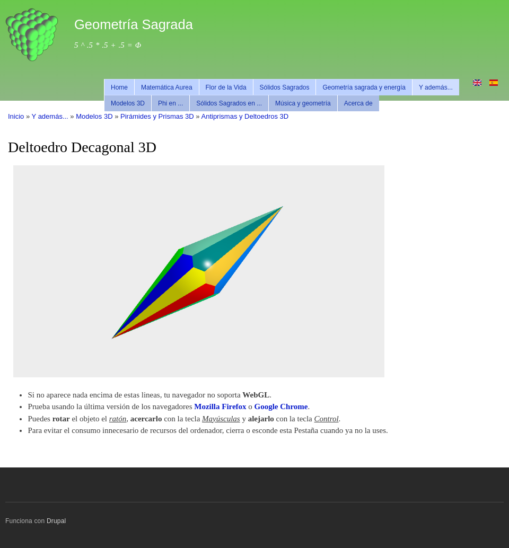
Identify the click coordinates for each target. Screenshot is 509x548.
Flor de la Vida (226, 87)
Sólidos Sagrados (285, 87)
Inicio (16, 116)
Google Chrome (281, 406)
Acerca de (358, 103)
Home (119, 87)
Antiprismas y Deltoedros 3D (244, 116)
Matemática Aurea (166, 87)
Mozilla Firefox (220, 406)
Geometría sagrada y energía (364, 87)
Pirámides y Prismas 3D (157, 116)
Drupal (56, 521)
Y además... (436, 87)
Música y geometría (303, 103)
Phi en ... (170, 103)
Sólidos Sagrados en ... (229, 103)
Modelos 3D (128, 103)
